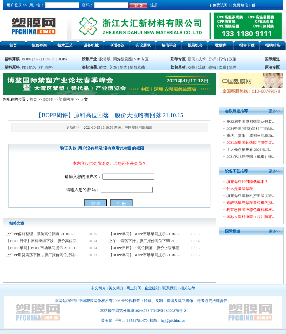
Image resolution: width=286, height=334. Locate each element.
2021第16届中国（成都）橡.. (250, 156)
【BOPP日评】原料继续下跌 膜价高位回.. (42, 241)
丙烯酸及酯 (122, 59)
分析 (212, 59)
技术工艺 (65, 45)
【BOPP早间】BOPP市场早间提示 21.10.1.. (144, 234)
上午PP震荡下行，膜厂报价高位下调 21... (143, 241)
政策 (232, 59)
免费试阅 (220, 5)
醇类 (103, 67)
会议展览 (143, 45)
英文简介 (116, 288)
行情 (222, 59)
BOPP (26, 59)
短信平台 (169, 45)
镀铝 (212, 67)
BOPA (62, 59)
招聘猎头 (272, 45)
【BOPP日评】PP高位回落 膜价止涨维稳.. (145, 248)
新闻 (191, 59)
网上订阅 (134, 288)
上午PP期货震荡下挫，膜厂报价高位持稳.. (41, 255)
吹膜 (222, 67)
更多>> (274, 111)
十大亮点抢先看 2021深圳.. (248, 149)
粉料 (49, 67)
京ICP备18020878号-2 (168, 310)
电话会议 (117, 45)
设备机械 (91, 45)
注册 (153, 5)
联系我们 (169, 288)
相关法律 (187, 288)
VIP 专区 (141, 59)
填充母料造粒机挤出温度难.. (250, 195)
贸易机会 (195, 45)
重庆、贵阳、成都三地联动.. (250, 135)
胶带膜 (105, 59)
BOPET (49, 59)
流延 (201, 67)
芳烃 (113, 67)
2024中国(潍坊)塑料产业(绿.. (250, 128)
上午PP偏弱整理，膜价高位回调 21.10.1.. (40, 234)
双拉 (192, 67)
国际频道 (272, 59)
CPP (37, 59)
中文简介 (98, 288)
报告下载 (246, 45)
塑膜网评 (66, 99)
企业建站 (152, 288)
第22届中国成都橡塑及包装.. (250, 121)
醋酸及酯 (137, 67)
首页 (13, 45)
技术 (202, 59)
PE (24, 67)
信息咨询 (39, 45)
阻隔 (232, 67)
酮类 (123, 67)
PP (41, 67)
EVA (32, 67)
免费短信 (240, 5)
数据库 (220, 45)
